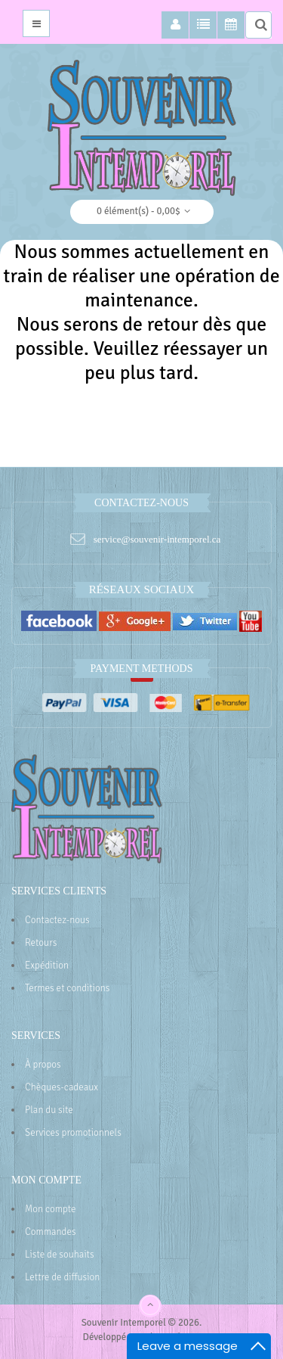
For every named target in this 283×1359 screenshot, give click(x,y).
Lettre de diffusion (62, 1277)
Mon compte (50, 1209)
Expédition (47, 965)
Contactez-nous (57, 920)
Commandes (50, 1232)
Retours (41, 943)
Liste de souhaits (59, 1255)
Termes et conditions (67, 988)
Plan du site (49, 1110)
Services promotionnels (73, 1133)
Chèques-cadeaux (61, 1087)
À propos (43, 1065)
